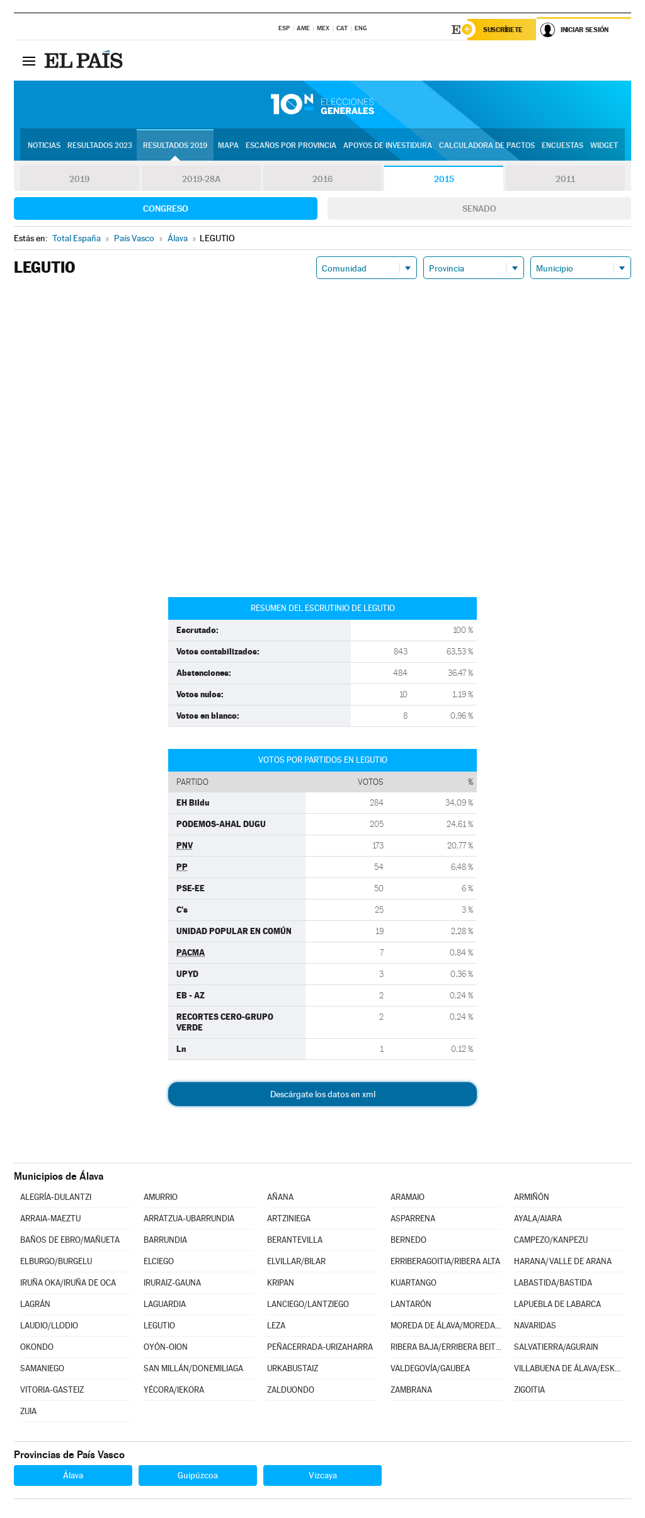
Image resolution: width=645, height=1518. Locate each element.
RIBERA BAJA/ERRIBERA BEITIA (446, 1347)
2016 (322, 179)
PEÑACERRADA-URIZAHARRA (320, 1347)
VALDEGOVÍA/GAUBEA (430, 1368)
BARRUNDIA (165, 1240)
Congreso (165, 208)
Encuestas (562, 145)
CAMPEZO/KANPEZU (551, 1240)
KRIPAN (280, 1282)
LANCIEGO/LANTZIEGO (308, 1304)
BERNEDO (408, 1240)
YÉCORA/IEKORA (174, 1390)
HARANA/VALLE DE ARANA (563, 1261)
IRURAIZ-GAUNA (172, 1282)
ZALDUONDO (290, 1390)
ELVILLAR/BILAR (296, 1261)
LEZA (276, 1325)
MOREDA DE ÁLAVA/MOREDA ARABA (446, 1325)
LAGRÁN (35, 1304)
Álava (73, 1475)
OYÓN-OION (166, 1347)
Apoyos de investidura (387, 145)
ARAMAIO (408, 1197)
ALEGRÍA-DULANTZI (55, 1197)
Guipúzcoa (198, 1475)
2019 (79, 179)
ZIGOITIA (529, 1390)
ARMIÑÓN (531, 1197)
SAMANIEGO (42, 1368)
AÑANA (280, 1197)
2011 (565, 179)
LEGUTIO (159, 1325)
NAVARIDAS (535, 1325)
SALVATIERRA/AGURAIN (556, 1347)
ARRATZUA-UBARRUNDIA (189, 1218)
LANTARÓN (411, 1304)
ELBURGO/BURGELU (56, 1261)
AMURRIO (161, 1197)
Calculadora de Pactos (487, 145)
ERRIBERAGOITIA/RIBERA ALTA (445, 1261)
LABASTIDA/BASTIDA (553, 1282)
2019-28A (201, 179)
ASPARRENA (413, 1218)
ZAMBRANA (411, 1390)
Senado (479, 208)
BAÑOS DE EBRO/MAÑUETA (70, 1240)
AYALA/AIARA (538, 1218)
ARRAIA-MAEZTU (50, 1218)
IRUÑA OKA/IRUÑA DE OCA (68, 1282)
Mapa (228, 145)
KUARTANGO (414, 1282)
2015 (444, 179)
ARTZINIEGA (289, 1218)
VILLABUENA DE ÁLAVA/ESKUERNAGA (569, 1368)
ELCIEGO (159, 1261)
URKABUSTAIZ (292, 1368)
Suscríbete (503, 29)
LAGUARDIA (165, 1304)
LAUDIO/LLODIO (49, 1325)
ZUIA (28, 1411)
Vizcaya (323, 1475)
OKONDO (37, 1347)
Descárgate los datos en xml (322, 1094)
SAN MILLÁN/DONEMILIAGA (193, 1368)
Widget (604, 145)
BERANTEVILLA (294, 1240)
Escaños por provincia (291, 145)
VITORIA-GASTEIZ (52, 1390)
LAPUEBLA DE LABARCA (557, 1304)
